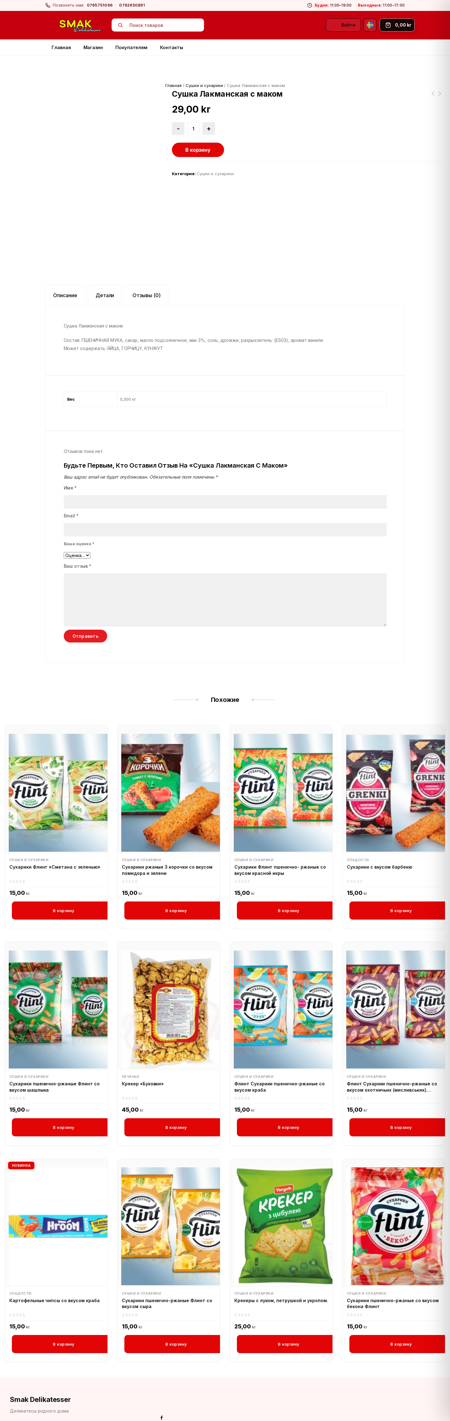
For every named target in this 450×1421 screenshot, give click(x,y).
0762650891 (132, 5)
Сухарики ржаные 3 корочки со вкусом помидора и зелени (167, 845)
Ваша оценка (79, 518)
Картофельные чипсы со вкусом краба (54, 1276)
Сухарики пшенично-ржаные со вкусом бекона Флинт (393, 1279)
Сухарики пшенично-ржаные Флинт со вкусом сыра (167, 1279)
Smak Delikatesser (40, 1376)
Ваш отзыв (78, 541)
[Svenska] (370, 25)
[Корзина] (397, 25)
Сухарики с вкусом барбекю (379, 842)
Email (71, 490)
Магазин (93, 47)
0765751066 (100, 5)
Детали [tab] (105, 270)
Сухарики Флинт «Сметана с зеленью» (54, 842)
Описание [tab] (65, 270)
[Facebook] (16, 1402)
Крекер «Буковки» (143, 1059)
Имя (70, 462)
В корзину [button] (63, 885)
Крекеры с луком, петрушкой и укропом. (281, 1276)
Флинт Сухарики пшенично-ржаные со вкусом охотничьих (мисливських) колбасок (392, 1062)
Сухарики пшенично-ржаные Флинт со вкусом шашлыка (54, 1062)
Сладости (358, 835)
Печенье (130, 1052)
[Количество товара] (193, 128)
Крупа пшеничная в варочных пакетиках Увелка (440, 97)
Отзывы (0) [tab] (146, 270)
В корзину (198, 150)
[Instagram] (31, 1402)
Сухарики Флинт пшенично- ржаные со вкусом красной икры (280, 845)
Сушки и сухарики (204, 85)
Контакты (171, 47)
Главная (61, 47)
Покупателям (131, 47)
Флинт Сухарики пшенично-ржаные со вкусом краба (279, 1062)
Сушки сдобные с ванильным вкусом (433, 97)
